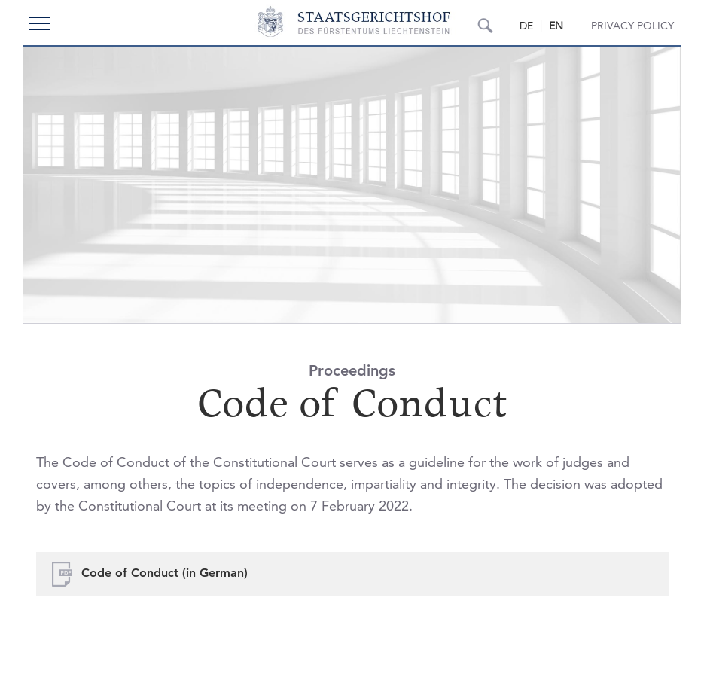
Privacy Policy (632, 25)
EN (556, 25)
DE (526, 25)
